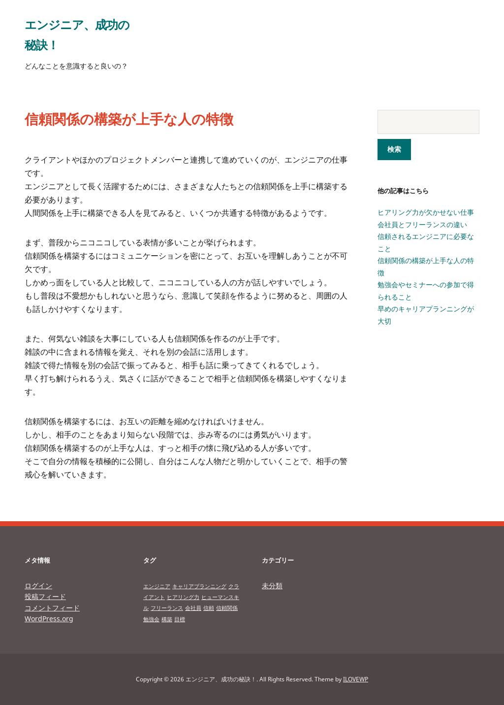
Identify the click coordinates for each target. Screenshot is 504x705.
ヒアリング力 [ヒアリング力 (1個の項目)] (183, 597)
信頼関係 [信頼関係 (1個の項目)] (227, 607)
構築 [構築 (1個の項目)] (166, 619)
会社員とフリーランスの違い (422, 224)
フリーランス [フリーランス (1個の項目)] (167, 607)
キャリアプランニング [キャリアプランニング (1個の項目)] (199, 586)
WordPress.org (49, 618)
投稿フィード (45, 596)
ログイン (38, 585)
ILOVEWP (355, 679)
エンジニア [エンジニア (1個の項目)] (156, 586)
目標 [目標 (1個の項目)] (179, 619)
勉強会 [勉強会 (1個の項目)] (151, 619)
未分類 (272, 585)
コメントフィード (52, 607)
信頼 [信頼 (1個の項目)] (208, 607)
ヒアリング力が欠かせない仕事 (426, 212)
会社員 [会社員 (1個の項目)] (193, 607)
